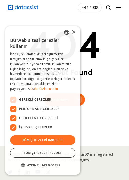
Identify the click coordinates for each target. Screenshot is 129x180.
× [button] (73, 32)
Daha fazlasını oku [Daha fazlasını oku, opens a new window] (44, 89)
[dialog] (42, 100)
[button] (118, 7)
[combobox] (66, 32)
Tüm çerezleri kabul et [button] (42, 140)
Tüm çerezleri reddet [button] (43, 153)
